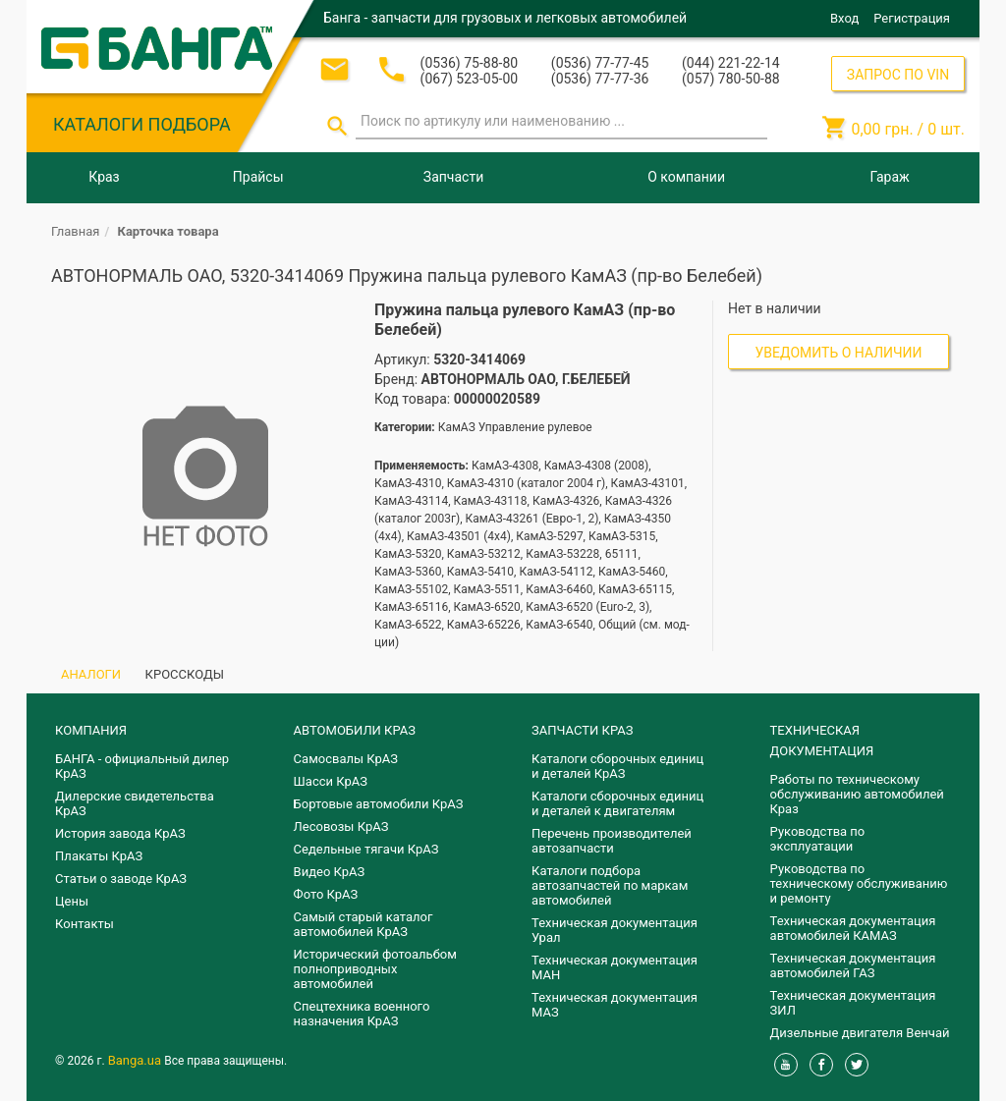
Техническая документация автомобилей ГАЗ (853, 965)
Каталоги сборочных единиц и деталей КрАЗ (617, 766)
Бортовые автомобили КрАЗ (379, 804)
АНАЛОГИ (91, 674)
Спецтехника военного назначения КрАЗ (362, 1013)
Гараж (890, 177)
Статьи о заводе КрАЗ (121, 878)
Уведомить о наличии (838, 352)
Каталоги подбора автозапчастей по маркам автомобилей (609, 885)
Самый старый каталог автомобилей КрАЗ (363, 924)
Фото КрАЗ (326, 894)
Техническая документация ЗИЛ (853, 1003)
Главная (75, 231)
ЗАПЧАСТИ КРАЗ (582, 730)
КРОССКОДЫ (184, 674)
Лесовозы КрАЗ (341, 826)
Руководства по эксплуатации (818, 838)
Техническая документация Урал (614, 930)
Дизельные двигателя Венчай (860, 1032)
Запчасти (453, 177)
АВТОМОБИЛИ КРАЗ (355, 730)
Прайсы (258, 177)
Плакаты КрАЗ (98, 856)
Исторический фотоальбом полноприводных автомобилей (375, 969)
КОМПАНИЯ (91, 730)
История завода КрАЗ (120, 833)
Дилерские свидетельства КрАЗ (134, 803)
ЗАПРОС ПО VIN (898, 75)
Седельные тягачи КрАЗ (366, 849)
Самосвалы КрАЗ (346, 758)
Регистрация (911, 18)
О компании (686, 177)
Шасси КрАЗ (330, 781)
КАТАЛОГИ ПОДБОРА (142, 124)
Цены (71, 901)
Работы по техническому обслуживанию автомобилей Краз (857, 794)
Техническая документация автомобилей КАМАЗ (853, 928)
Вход (844, 18)
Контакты (84, 923)
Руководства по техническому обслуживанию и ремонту (859, 883)
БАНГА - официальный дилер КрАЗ (142, 766)
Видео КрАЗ (329, 871)
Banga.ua (136, 1060)
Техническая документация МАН (614, 967)
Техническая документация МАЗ (614, 1004)
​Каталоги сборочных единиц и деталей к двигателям (617, 803)
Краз (103, 177)
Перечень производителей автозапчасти (611, 840)
